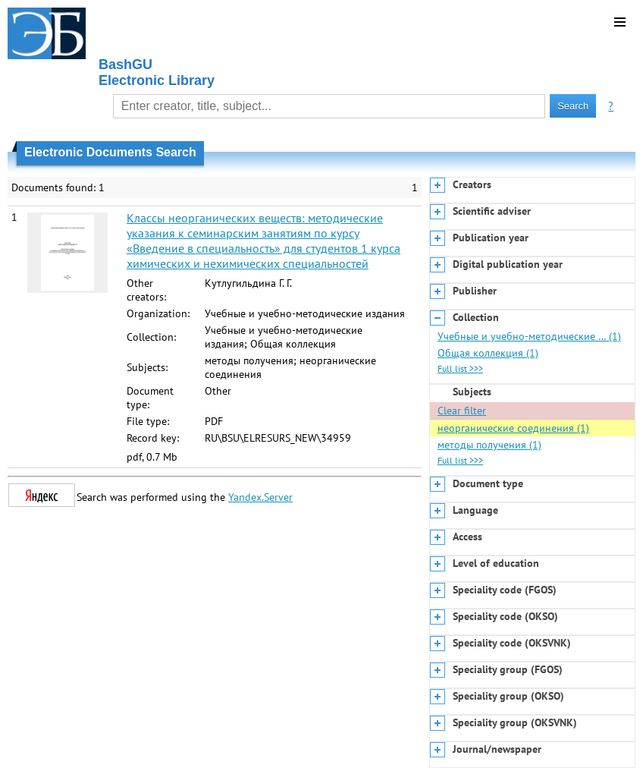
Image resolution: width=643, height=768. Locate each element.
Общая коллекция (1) (488, 353)
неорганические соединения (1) (513, 428)
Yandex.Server (260, 497)
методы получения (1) (489, 445)
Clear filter (462, 410)
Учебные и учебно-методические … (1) (529, 336)
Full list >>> (460, 368)
